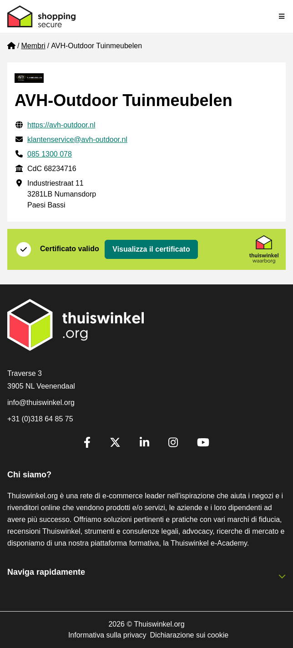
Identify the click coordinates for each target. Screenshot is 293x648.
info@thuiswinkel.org (41, 402)
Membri (33, 46)
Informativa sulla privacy (107, 635)
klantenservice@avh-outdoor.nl (77, 139)
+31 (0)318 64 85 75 (40, 419)
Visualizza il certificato (151, 249)
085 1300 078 (49, 154)
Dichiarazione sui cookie (189, 635)
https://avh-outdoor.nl (61, 125)
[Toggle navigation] (282, 16)
